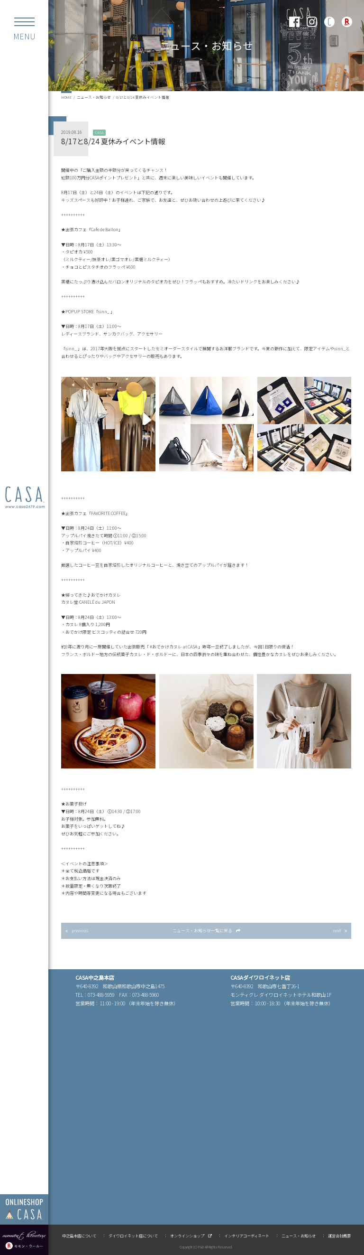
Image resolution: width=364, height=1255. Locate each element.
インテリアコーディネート (246, 1235)
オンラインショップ (187, 1235)
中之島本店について (79, 1235)
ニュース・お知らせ (94, 97)
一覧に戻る (202, 930)
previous (80, 930)
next (337, 930)
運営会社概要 (339, 1235)
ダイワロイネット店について (133, 1235)
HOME (66, 97)
